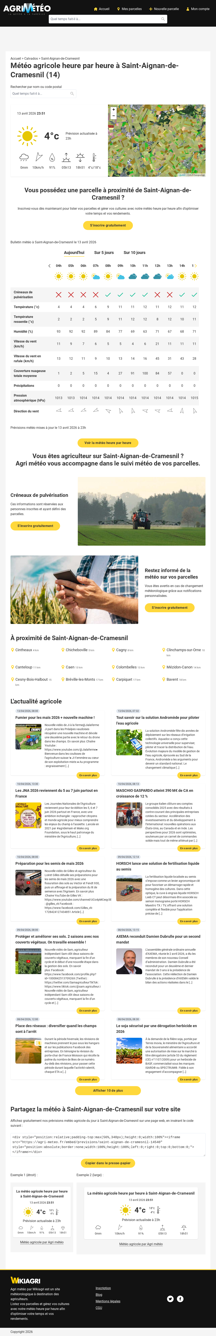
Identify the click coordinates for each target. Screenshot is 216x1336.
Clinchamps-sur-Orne (184, 650)
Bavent (172, 679)
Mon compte (197, 9)
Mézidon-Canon (180, 667)
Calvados (31, 58)
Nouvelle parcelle (164, 9)
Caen (70, 667)
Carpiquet (124, 679)
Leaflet (182, 175)
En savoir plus (88, 775)
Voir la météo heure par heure (108, 443)
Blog (99, 1295)
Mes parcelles (129, 9)
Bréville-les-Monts (80, 679)
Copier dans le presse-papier (107, 1163)
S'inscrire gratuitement (108, 225)
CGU (99, 1308)
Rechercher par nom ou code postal (36, 87)
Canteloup (23, 667)
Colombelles (126, 667)
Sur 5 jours (104, 252)
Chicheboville (77, 650)
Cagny (121, 650)
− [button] (113, 116)
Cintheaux (23, 650)
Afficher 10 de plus (108, 1090)
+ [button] (113, 110)
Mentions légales (108, 1301)
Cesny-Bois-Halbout (31, 679)
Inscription (103, 1288)
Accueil (101, 9)
